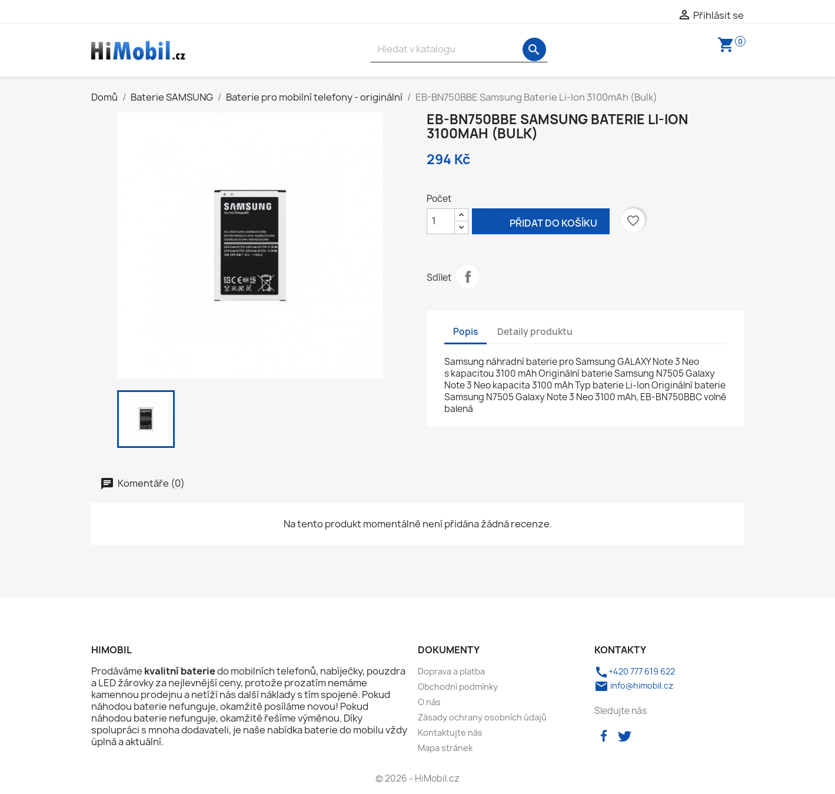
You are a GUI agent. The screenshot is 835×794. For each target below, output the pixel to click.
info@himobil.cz (633, 685)
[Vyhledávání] (459, 49)
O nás (429, 701)
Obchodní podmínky (458, 686)
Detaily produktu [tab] (535, 331)
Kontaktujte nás (450, 732)
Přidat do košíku (540, 222)
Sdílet (468, 276)
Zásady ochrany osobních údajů (482, 717)
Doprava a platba (451, 671)
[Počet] (441, 221)
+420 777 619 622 (634, 671)
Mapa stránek (445, 747)
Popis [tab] (465, 331)
